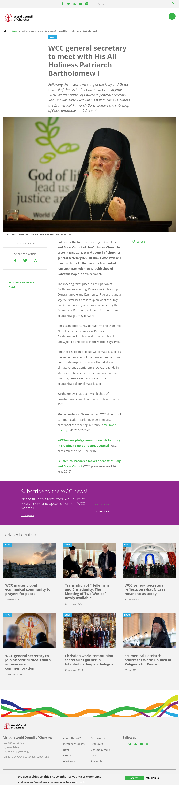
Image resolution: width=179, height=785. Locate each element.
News (14, 30)
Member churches (74, 744)
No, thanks (152, 778)
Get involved (98, 738)
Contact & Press (100, 749)
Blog (93, 755)
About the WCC (72, 738)
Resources (97, 744)
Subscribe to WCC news (22, 284)
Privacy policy (27, 515)
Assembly (96, 761)
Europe (141, 241)
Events (67, 755)
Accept (134, 778)
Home (4, 31)
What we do (70, 761)
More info (80, 782)
